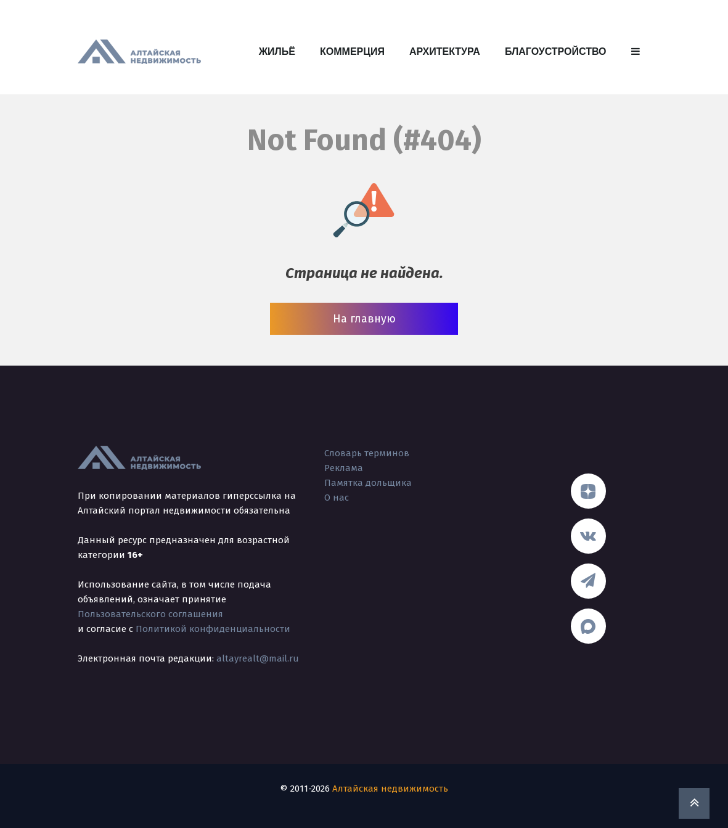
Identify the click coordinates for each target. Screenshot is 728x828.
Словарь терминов (366, 453)
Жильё (277, 51)
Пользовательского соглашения (150, 614)
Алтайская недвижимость (390, 788)
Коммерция (352, 51)
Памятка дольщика (368, 482)
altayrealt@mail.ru (257, 658)
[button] (635, 52)
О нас (336, 497)
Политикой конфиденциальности (213, 628)
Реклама (343, 467)
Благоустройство (556, 51)
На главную (364, 319)
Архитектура (444, 51)
